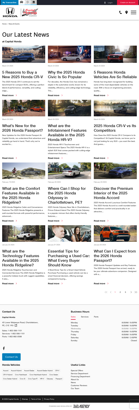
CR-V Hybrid (7, 375)
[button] (9, 2)
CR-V (57, 371)
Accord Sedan (29, 371)
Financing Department (80, 376)
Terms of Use (36, 399)
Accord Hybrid (16, 371)
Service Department (79, 373)
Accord (5, 371)
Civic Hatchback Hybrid (38, 375)
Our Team (75, 388)
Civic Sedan (53, 375)
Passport (59, 379)
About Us (75, 379)
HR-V (42, 379)
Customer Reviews (79, 385)
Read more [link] (10, 95)
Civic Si (22, 379)
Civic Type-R (32, 379)
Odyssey (50, 379)
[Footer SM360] (81, 406)
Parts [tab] (96, 317)
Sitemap (25, 399)
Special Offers (77, 370)
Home (4, 24)
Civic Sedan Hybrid (10, 379)
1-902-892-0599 (15, 336)
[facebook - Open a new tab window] (3, 348)
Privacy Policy (49, 399)
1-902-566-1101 (15, 330)
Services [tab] (85, 317)
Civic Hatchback (21, 375)
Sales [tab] (73, 317)
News (73, 382)
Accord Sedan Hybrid (45, 371)
